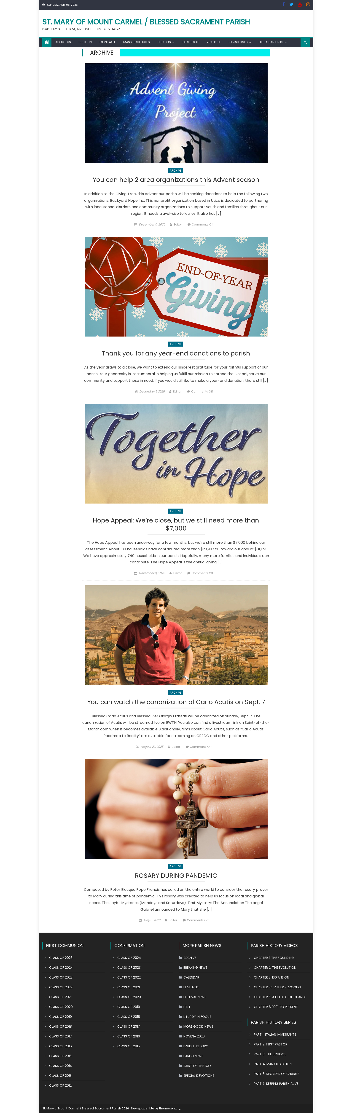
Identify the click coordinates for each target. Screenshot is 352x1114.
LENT (187, 1007)
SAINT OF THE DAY (197, 1066)
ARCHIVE (175, 170)
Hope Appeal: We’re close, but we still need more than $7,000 (176, 525)
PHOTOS (164, 42)
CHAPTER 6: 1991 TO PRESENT (276, 1007)
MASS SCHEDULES (136, 42)
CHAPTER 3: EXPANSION (271, 978)
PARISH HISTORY (195, 1047)
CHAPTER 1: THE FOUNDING (274, 958)
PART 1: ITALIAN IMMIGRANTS (275, 1035)
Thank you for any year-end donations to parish (176, 354)
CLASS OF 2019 (60, 1017)
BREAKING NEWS (195, 968)
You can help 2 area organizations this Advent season (176, 180)
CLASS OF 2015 (60, 1057)
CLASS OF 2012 (60, 1086)
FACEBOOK (190, 42)
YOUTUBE (214, 42)
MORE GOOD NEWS (198, 1027)
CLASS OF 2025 (61, 958)
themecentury (169, 1109)
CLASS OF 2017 (60, 1037)
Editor (178, 225)
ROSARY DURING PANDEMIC (176, 876)
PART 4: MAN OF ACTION (273, 1065)
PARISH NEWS (193, 1057)
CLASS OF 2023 (61, 978)
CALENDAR (191, 978)
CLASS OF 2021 (60, 998)
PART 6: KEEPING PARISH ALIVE (276, 1084)
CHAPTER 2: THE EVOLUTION (275, 968)
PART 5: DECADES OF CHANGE (276, 1074)
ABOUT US (63, 42)
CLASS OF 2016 (60, 1047)
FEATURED (191, 988)
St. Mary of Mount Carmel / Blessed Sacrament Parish (146, 22)
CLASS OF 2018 (60, 1027)
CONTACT (107, 42)
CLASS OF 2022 (61, 988)
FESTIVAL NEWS (194, 998)
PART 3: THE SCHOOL (270, 1055)
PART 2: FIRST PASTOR (270, 1045)
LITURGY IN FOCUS (197, 1017)
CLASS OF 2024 (61, 968)
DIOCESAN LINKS (271, 42)
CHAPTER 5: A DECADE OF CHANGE (280, 998)
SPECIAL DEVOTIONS (198, 1076)
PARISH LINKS (238, 42)
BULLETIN (85, 42)
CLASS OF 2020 (61, 1007)
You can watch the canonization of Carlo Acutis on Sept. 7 (176, 703)
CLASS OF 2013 (60, 1076)
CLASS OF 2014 (60, 1066)
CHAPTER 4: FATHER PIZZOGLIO (277, 988)
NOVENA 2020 (194, 1037)
